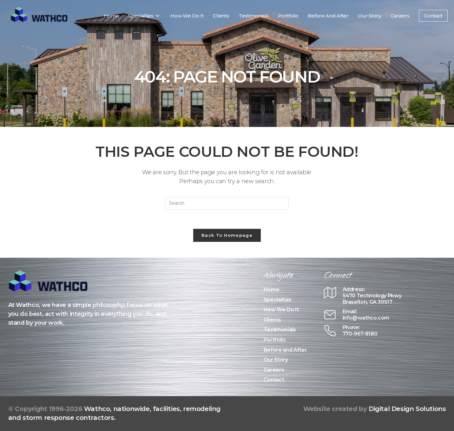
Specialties (278, 300)
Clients (272, 320)
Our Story (276, 360)
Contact (274, 380)
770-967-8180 (360, 334)
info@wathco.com (366, 318)
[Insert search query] (227, 203)
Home (272, 290)
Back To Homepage (227, 235)
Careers (274, 370)
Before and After (285, 350)
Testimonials (280, 330)
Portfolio (275, 340)
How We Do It (281, 310)
